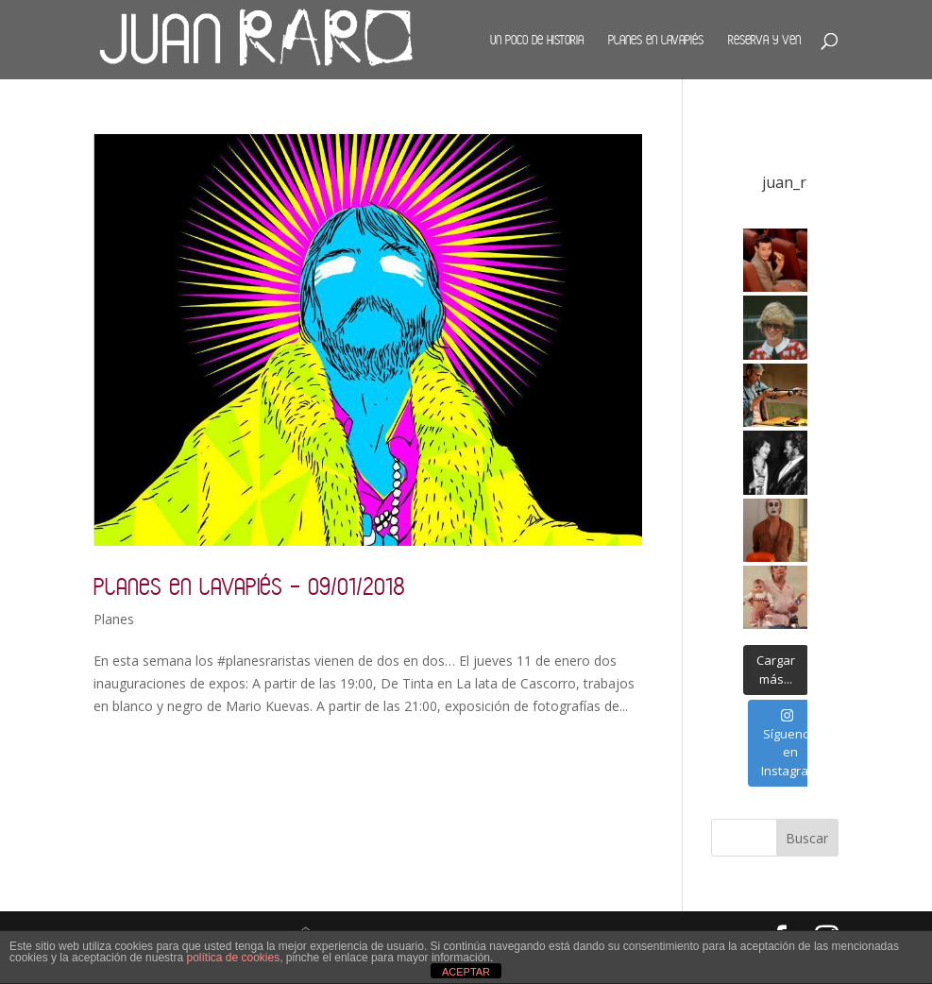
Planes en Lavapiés (655, 39)
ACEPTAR (466, 971)
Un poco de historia (537, 39)
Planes (113, 619)
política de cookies (233, 957)
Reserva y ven (764, 39)
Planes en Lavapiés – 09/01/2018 (249, 586)
